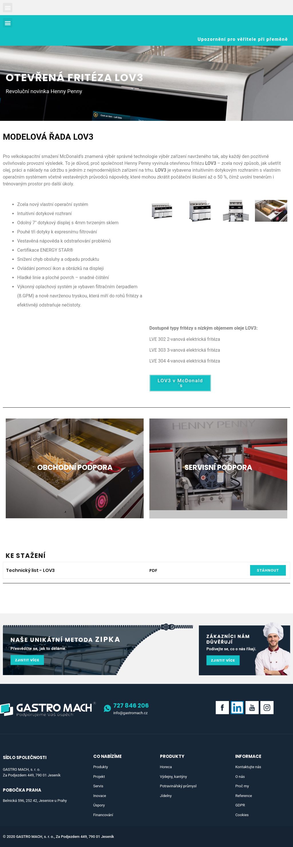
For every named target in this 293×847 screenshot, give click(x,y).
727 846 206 (131, 705)
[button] (7, 7)
